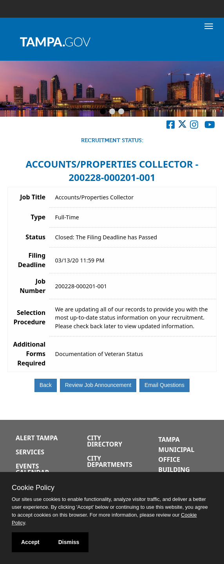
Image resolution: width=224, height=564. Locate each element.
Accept (30, 542)
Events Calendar (32, 469)
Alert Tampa (37, 438)
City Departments (109, 461)
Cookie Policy (33, 488)
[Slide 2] (112, 112)
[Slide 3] (121, 112)
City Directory (104, 441)
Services (30, 452)
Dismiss (68, 542)
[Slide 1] (103, 112)
